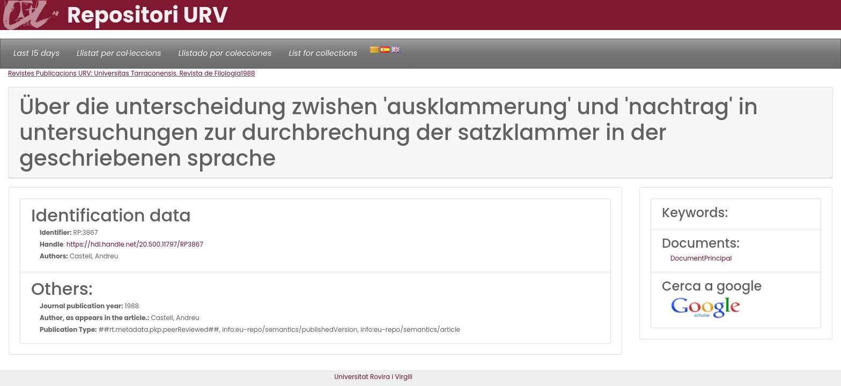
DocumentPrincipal (701, 258)
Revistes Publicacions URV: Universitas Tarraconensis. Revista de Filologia (124, 73)
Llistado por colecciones (225, 53)
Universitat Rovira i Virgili (373, 376)
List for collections (323, 53)
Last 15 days (36, 53)
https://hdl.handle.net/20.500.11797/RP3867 (135, 244)
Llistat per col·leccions (119, 53)
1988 (248, 73)
